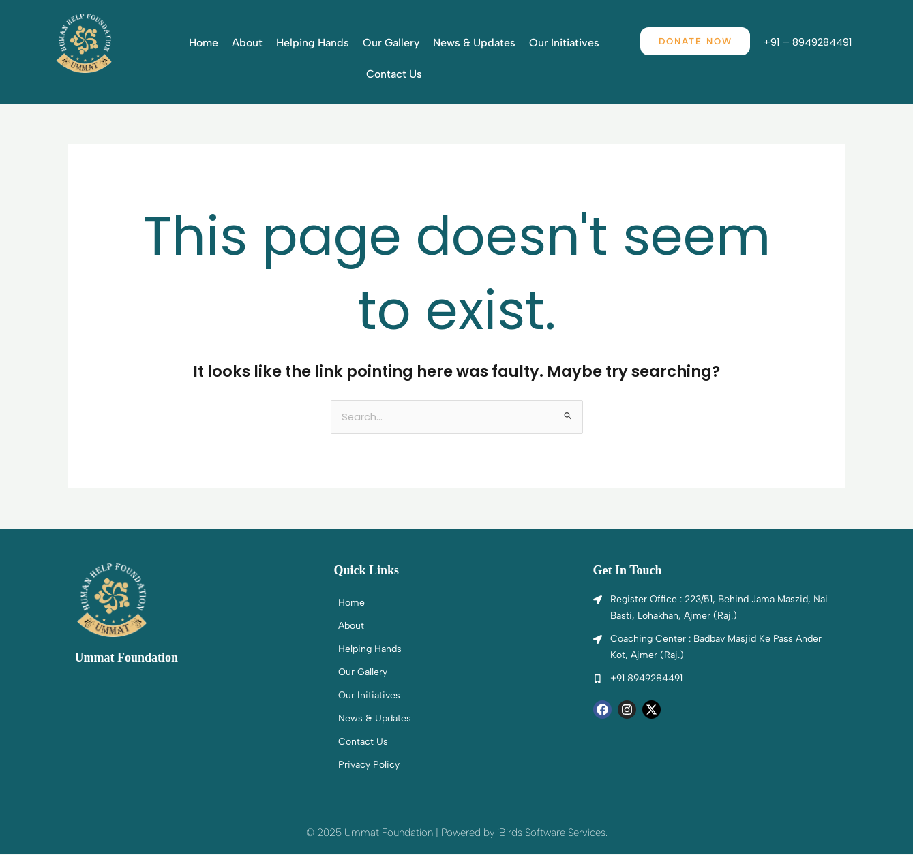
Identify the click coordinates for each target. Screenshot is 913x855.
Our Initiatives (564, 42)
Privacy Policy (369, 765)
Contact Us (394, 73)
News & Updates (474, 42)
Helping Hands (312, 42)
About (247, 42)
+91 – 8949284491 (812, 42)
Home (203, 42)
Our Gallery (391, 42)
